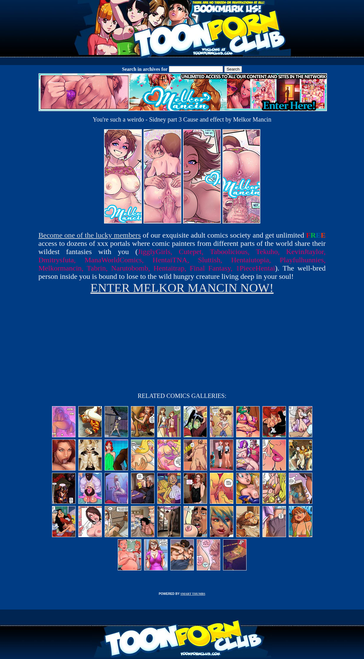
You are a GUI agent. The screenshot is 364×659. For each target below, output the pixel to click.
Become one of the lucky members (90, 235)
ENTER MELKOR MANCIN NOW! (182, 288)
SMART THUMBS (192, 593)
